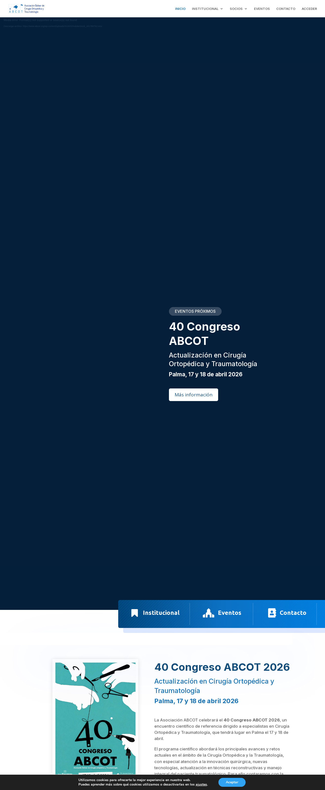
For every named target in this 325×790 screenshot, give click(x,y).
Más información (193, 394)
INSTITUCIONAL (205, 9)
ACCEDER (309, 9)
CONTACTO (285, 9)
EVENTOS (262, 9)
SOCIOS (236, 9)
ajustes (201, 784)
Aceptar (232, 782)
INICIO (180, 9)
